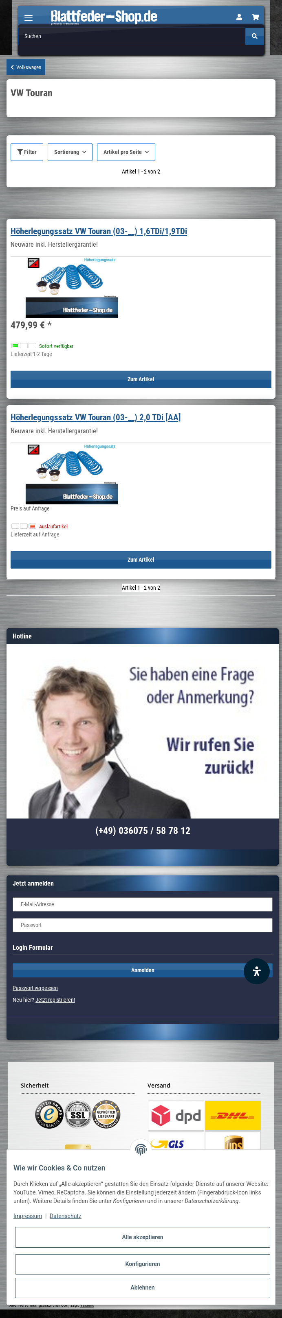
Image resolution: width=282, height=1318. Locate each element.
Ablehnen (142, 1287)
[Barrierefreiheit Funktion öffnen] (257, 971)
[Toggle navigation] (28, 14)
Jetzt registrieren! (55, 1000)
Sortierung (66, 152)
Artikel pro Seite (123, 152)
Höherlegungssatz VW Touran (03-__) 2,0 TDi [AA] (96, 417)
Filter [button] (27, 152)
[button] (239, 17)
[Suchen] (132, 36)
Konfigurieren (142, 1264)
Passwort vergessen (35, 988)
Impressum (27, 1216)
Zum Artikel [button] (141, 379)
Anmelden (142, 970)
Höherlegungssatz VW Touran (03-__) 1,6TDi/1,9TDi (99, 231)
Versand (87, 1305)
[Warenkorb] (255, 17)
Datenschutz (66, 1216)
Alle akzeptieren (142, 1237)
